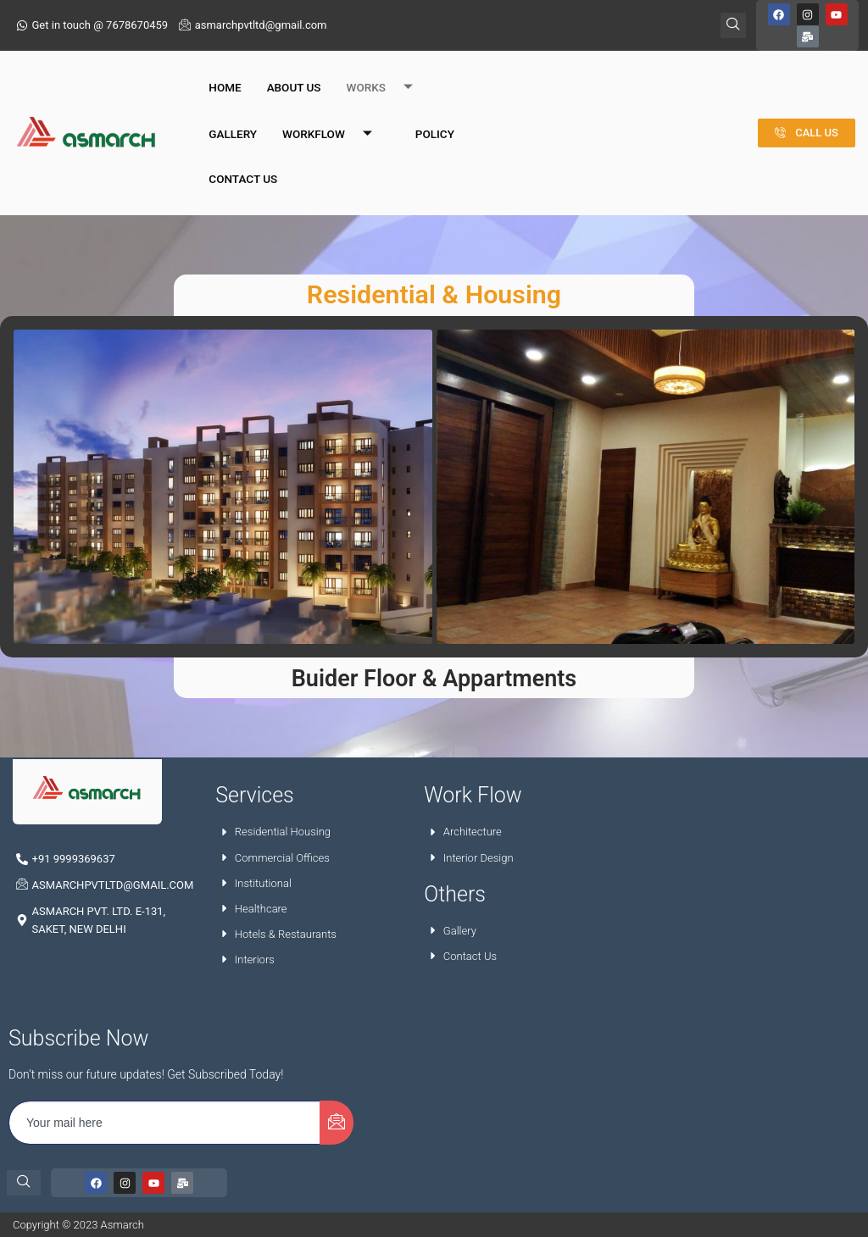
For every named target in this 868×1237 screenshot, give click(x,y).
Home (225, 66)
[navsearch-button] (24, 1182)
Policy (434, 112)
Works (386, 67)
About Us (294, 66)
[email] (164, 1123)
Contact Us (243, 157)
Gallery (233, 112)
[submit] (336, 1123)
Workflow (333, 114)
